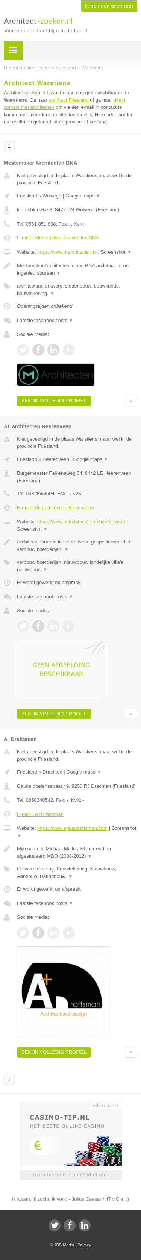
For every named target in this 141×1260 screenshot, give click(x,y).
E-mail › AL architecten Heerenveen (55, 507)
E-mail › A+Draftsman (40, 814)
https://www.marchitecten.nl (67, 252)
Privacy (84, 1245)
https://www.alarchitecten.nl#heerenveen (81, 521)
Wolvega (51, 196)
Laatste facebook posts (45, 320)
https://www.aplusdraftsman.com (72, 828)
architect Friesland (68, 100)
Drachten (52, 772)
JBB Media (64, 1245)
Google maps (83, 196)
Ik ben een (109, 6)
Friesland (27, 196)
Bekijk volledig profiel (53, 400)
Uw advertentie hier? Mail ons (70, 1174)
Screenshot (116, 252)
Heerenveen (55, 459)
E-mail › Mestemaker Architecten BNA (58, 238)
